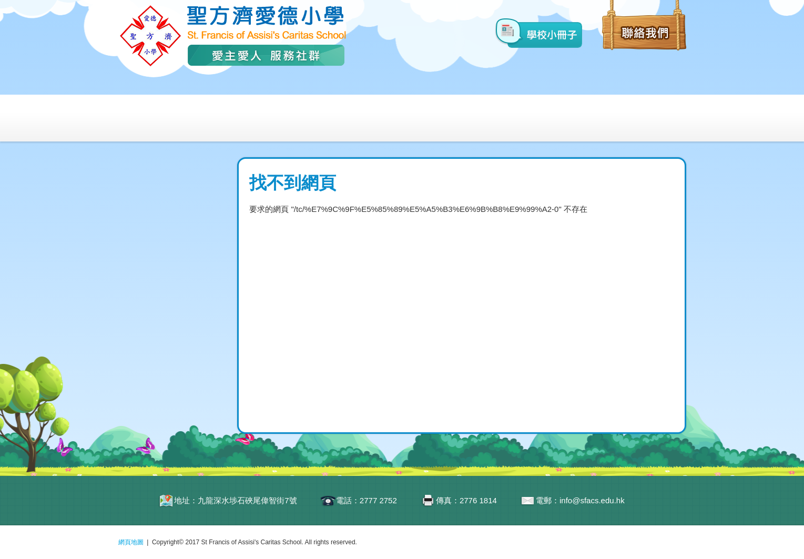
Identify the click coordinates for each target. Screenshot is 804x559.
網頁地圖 (131, 542)
